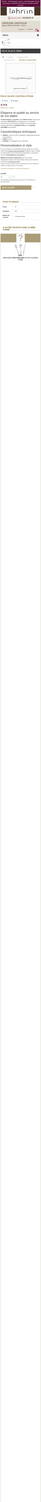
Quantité (3, 173)
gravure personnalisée (16, 151)
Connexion (30, 29)
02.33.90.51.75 (27, 18)
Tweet (5, 101)
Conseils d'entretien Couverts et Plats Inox (15, 168)
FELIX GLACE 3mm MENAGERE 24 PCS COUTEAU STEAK (20, 259)
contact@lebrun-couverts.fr (15, 155)
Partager (14, 101)
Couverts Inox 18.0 (14, 162)
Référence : (5, 108)
